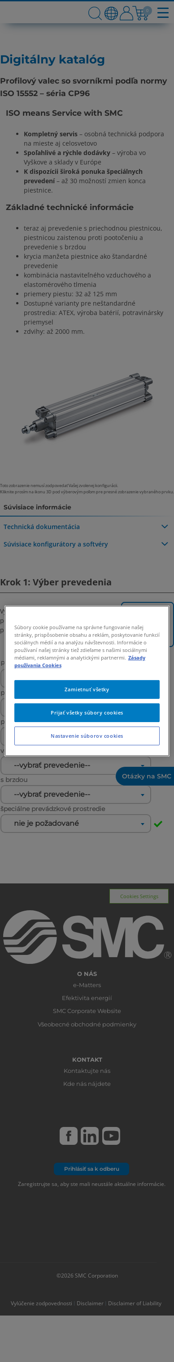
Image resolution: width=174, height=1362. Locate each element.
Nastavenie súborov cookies (87, 735)
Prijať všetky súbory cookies (87, 712)
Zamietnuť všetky (87, 689)
